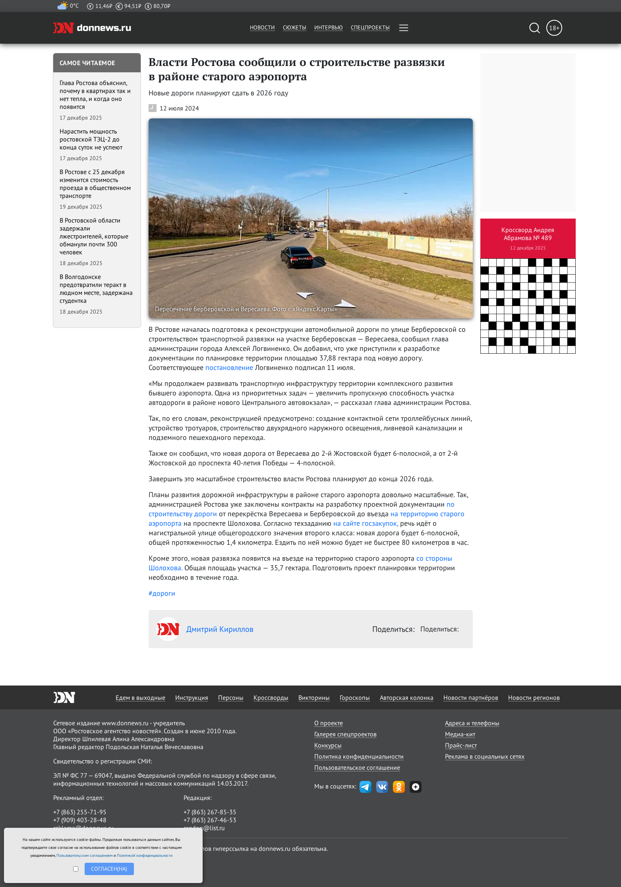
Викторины (314, 697)
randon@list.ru (204, 828)
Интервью (328, 27)
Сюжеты (294, 27)
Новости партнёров (470, 697)
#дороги (162, 593)
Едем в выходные (140, 697)
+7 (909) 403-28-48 (79, 820)
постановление (229, 367)
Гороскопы (355, 697)
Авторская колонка (406, 697)
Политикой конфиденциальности (144, 855)
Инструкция (191, 697)
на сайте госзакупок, (365, 523)
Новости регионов (534, 697)
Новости (262, 27)
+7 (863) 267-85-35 (210, 812)
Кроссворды (270, 697)
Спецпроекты (370, 27)
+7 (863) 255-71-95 (79, 812)
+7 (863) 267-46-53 (210, 820)
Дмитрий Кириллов (204, 629)
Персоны (231, 697)
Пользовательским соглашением (84, 855)
